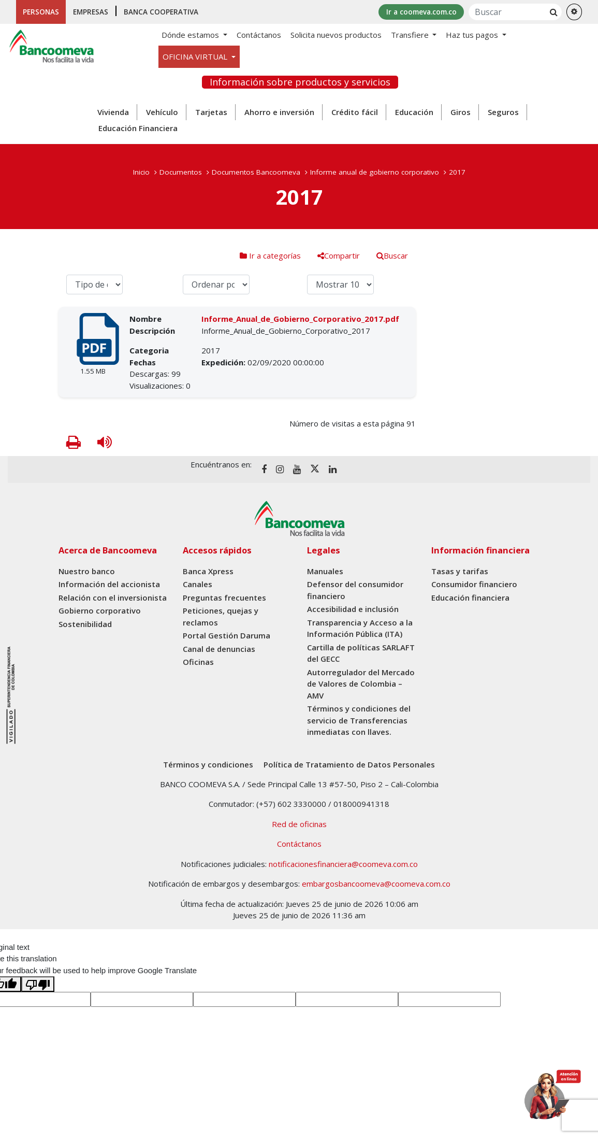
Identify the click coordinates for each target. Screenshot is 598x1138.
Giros (460, 112)
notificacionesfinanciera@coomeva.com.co (343, 864)
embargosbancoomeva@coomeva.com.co (376, 884)
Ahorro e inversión (279, 112)
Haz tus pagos (473, 35)
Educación (414, 112)
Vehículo (162, 112)
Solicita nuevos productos (336, 35)
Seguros (503, 112)
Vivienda (113, 112)
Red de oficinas (299, 824)
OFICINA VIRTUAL (196, 57)
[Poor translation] (37, 984)
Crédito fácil (354, 112)
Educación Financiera (138, 128)
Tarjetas (211, 112)
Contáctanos (259, 35)
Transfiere (411, 35)
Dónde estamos (191, 35)
